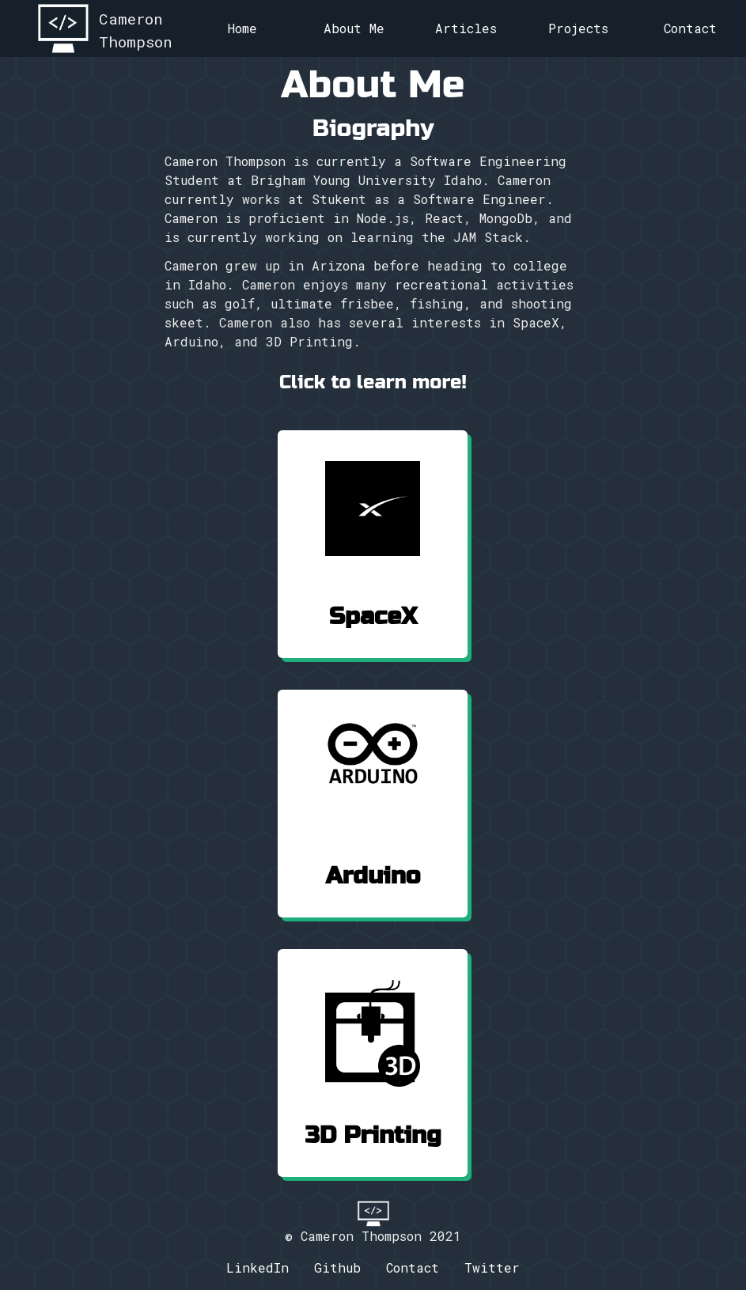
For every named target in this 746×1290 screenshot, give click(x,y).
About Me (354, 28)
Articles (466, 28)
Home (242, 28)
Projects (578, 28)
